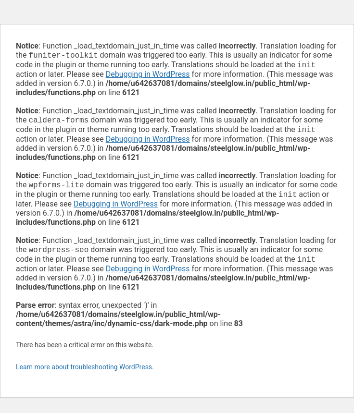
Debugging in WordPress (148, 76)
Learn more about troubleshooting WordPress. (85, 374)
